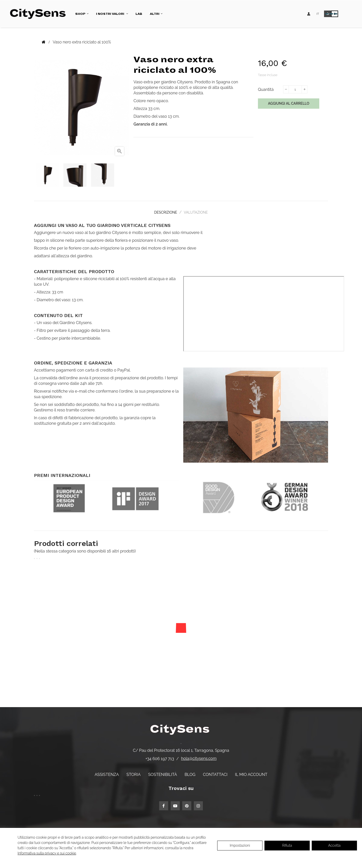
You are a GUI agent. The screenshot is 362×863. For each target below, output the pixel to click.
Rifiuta (287, 845)
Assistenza (107, 772)
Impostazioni (240, 845)
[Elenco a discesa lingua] (317, 14)
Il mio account (251, 772)
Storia (133, 772)
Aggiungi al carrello (288, 103)
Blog (190, 772)
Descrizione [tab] (164, 212)
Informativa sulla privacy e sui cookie (47, 853)
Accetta (334, 845)
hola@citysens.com (198, 756)
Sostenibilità (162, 772)
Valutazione (197, 212)
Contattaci (215, 772)
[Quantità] (295, 89)
